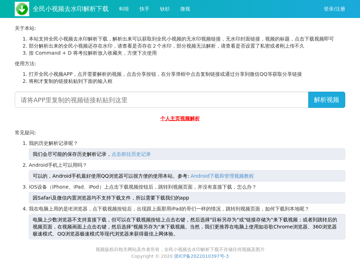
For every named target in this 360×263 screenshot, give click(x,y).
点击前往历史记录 (131, 154)
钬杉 (165, 9)
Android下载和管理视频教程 (222, 176)
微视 (185, 9)
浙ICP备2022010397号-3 (201, 256)
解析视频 (326, 99)
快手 (144, 9)
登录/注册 (334, 9)
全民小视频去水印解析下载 (71, 8)
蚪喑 (124, 9)
